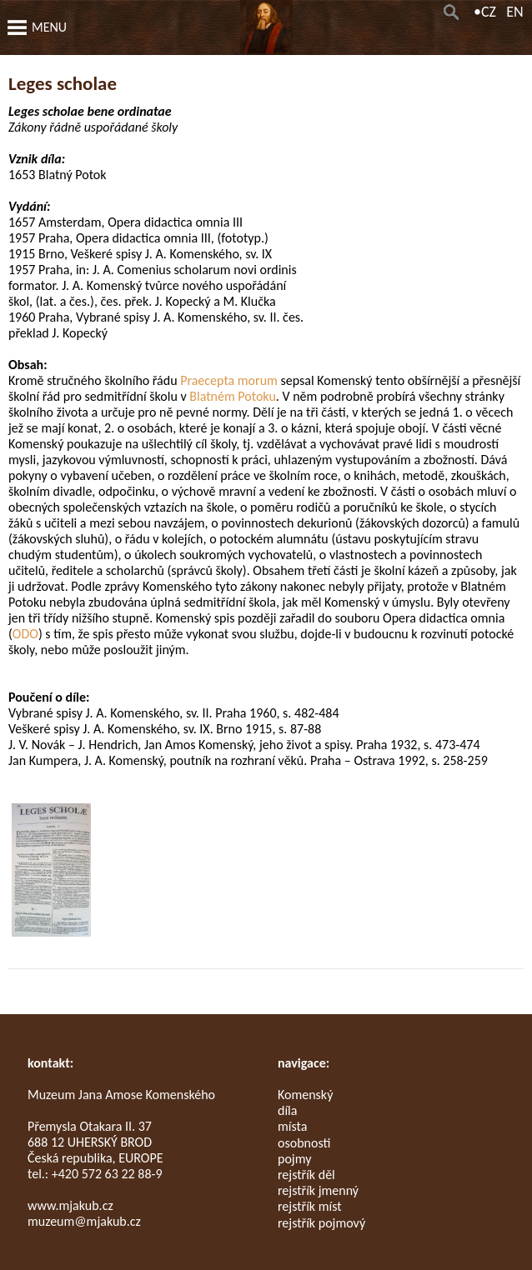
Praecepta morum (229, 380)
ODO (25, 634)
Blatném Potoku (232, 396)
